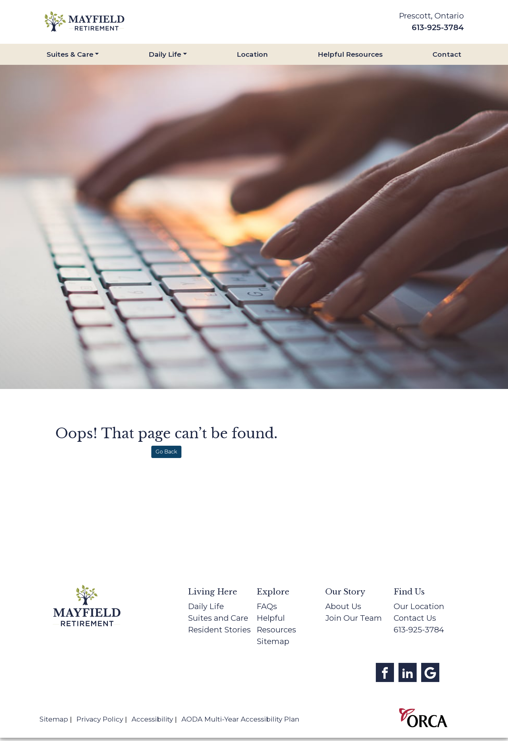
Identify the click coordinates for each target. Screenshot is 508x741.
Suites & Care (70, 54)
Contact (447, 54)
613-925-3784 (438, 27)
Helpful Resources (350, 54)
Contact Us (415, 618)
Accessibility (152, 719)
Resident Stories (219, 629)
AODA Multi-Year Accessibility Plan (240, 719)
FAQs (267, 606)
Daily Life (165, 54)
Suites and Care (218, 618)
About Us (343, 606)
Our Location (419, 606)
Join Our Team (353, 618)
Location (252, 54)
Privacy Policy (99, 719)
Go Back (166, 452)
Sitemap (273, 641)
